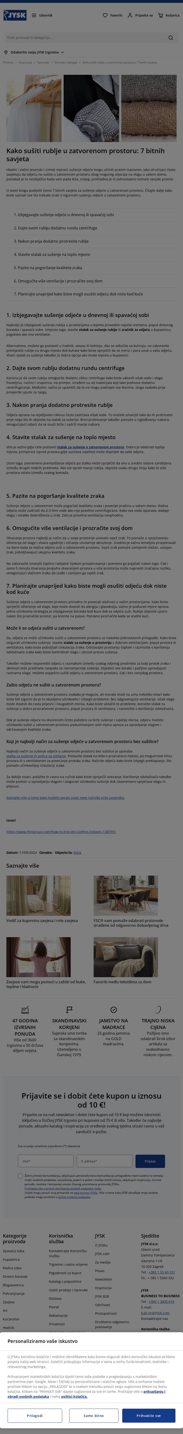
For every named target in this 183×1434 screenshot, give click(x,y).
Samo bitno (94, 1415)
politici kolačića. (74, 1396)
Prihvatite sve (149, 1415)
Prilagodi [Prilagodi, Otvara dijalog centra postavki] (35, 1415)
